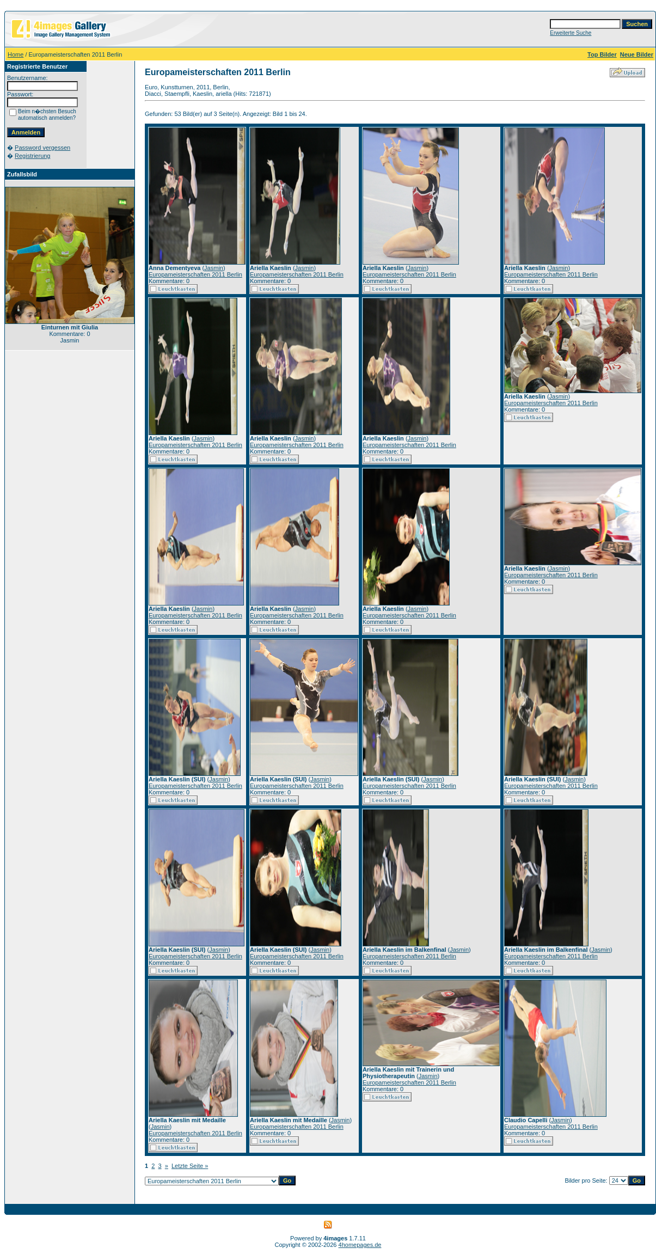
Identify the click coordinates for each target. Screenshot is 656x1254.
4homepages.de (360, 1244)
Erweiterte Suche (570, 33)
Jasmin (213, 268)
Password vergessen (42, 147)
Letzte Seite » (189, 1166)
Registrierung (32, 155)
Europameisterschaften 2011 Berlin (195, 274)
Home (15, 54)
